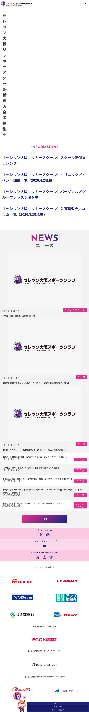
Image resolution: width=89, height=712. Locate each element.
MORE (44, 447)
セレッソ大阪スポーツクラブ (44, 3)
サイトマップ (44, 671)
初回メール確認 (57, 710)
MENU (85, 3)
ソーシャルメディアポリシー (44, 681)
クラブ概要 (44, 691)
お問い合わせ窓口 (44, 686)
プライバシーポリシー (44, 676)
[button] (86, 37)
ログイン (57, 706)
